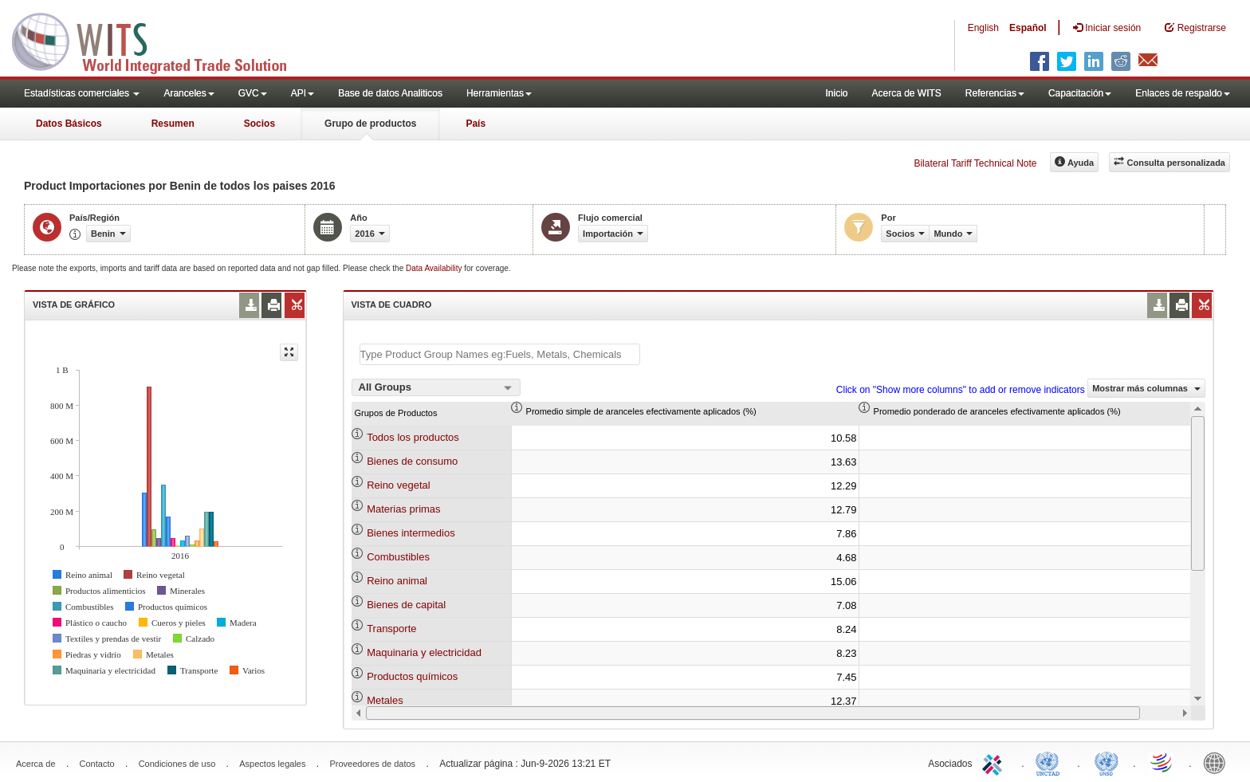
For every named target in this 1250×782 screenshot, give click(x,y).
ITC (995, 762)
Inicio (836, 93)
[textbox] (500, 354)
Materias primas (403, 509)
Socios (259, 123)
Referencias (994, 93)
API (302, 93)
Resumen (173, 123)
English (983, 27)
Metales (385, 700)
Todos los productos (413, 437)
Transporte (391, 629)
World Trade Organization (1162, 762)
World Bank (1218, 762)
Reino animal (397, 581)
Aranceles (188, 93)
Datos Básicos (69, 123)
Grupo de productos (370, 123)
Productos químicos (412, 676)
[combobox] (436, 387)
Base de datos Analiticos (390, 93)
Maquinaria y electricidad (424, 652)
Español (1028, 27)
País (475, 123)
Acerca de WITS (906, 93)
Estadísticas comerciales (82, 93)
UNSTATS (1106, 762)
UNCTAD (1051, 762)
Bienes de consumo (412, 461)
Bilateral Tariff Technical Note (975, 163)
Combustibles (398, 557)
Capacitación (1079, 93)
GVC (252, 93)
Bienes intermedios (411, 533)
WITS (159, 40)
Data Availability (435, 268)
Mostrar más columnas (1146, 388)
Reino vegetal (398, 485)
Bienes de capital (406, 605)
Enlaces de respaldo (1182, 93)
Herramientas (499, 93)
